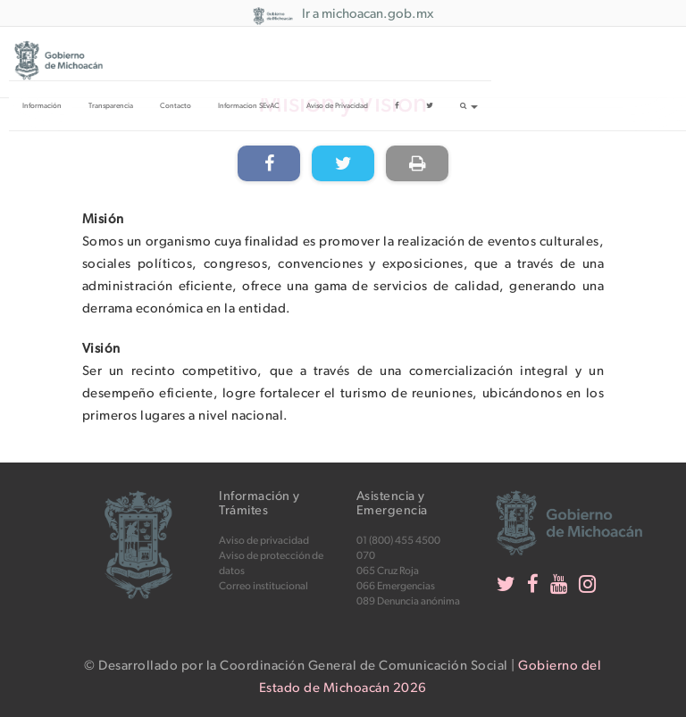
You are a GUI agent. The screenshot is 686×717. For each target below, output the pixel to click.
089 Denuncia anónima (408, 601)
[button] (469, 105)
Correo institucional (263, 585)
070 (365, 555)
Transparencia (110, 106)
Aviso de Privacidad (337, 106)
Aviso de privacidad (264, 540)
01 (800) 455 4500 (398, 540)
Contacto (175, 106)
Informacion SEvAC (249, 106)
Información (42, 106)
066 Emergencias (395, 585)
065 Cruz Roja (387, 570)
